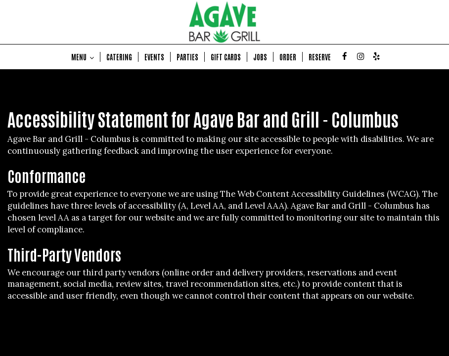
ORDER (287, 56)
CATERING (119, 56)
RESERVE (320, 56)
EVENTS (154, 56)
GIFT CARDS (226, 56)
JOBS (260, 56)
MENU (82, 56)
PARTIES (187, 56)
